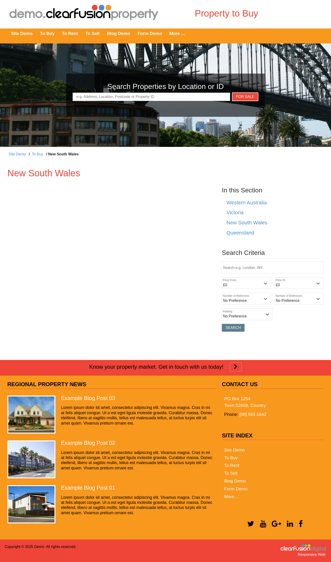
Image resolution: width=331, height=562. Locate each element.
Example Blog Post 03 (88, 398)
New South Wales (246, 222)
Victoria (234, 212)
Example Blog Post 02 (88, 443)
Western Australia (246, 202)
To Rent (70, 33)
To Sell (92, 33)
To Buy (47, 33)
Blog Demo (118, 33)
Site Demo (22, 33)
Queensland (240, 233)
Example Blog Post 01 (88, 488)
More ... (177, 33)
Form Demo (149, 33)
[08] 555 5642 (252, 414)
